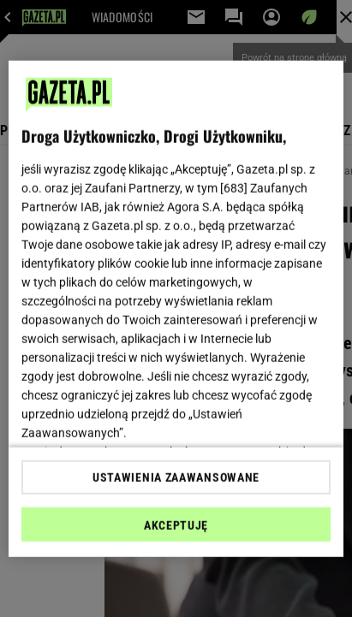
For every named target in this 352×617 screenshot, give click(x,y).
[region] (176, 308)
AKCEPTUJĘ (176, 525)
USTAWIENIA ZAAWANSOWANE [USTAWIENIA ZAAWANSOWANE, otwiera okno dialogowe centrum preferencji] (176, 477)
